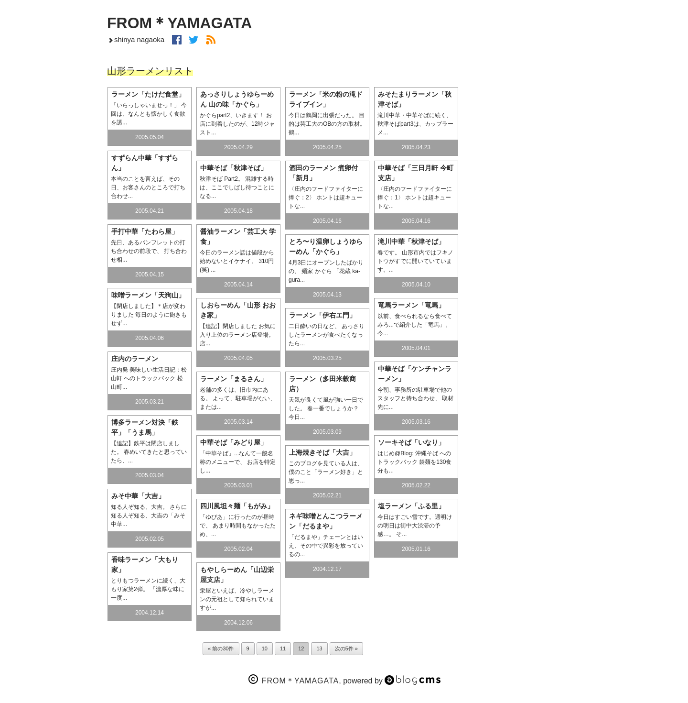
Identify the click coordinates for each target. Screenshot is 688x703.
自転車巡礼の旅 (523, 341)
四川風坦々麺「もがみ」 (237, 506)
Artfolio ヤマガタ (523, 406)
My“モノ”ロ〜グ (523, 298)
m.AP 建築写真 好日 (523, 169)
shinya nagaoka (135, 39)
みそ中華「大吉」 (138, 496)
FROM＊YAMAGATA (179, 23)
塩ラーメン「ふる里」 (411, 506)
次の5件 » (346, 648)
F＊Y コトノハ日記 (523, 277)
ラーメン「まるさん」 (233, 379)
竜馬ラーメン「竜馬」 (411, 305)
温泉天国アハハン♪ (523, 234)
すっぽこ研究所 (523, 427)
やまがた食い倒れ (523, 255)
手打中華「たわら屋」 (144, 231)
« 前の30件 (221, 648)
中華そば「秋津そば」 (233, 168)
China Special (523, 384)
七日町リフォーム (523, 191)
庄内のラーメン (134, 358)
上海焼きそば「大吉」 (322, 452)
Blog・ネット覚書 (523, 320)
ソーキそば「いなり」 (411, 442)
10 (265, 648)
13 (319, 648)
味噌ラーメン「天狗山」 (148, 295)
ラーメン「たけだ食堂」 (148, 94)
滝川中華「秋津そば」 (411, 241)
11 (283, 648)
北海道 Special (523, 363)
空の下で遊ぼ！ (523, 148)
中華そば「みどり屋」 (233, 442)
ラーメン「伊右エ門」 (322, 315)
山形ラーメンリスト (523, 212)
